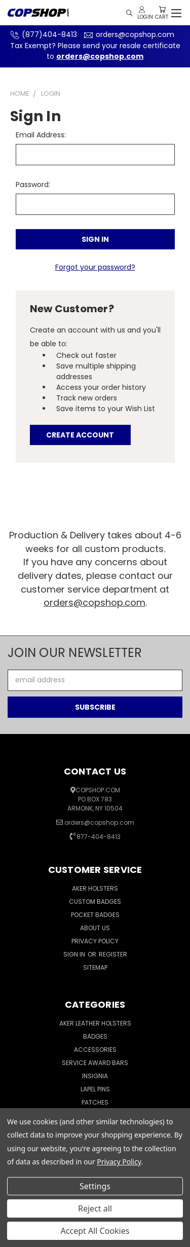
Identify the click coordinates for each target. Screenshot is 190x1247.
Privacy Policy (95, 941)
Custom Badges (95, 901)
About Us (95, 928)
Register (113, 954)
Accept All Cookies (95, 1230)
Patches (95, 1102)
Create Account (80, 435)
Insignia (95, 1076)
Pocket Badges (95, 914)
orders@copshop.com (128, 34)
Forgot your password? (95, 267)
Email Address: (41, 135)
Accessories (95, 1049)
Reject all (95, 1208)
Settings (95, 1186)
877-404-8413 (99, 836)
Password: (33, 184)
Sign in (75, 954)
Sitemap (95, 967)
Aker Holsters (95, 888)
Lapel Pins (95, 1089)
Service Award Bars (95, 1062)
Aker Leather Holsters (95, 1023)
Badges (95, 1036)
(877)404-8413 (42, 34)
